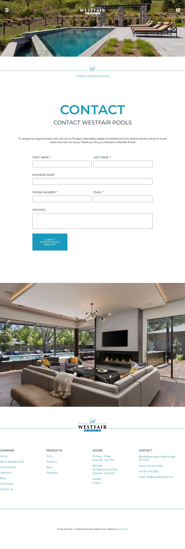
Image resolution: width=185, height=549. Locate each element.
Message (39, 209)
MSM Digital (122, 529)
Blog (3, 478)
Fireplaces (52, 472)
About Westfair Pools (12, 461)
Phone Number (44, 192)
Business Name (43, 174)
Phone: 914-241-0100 (150, 466)
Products (51, 461)
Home (3, 456)
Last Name (101, 157)
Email (97, 192)
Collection (5, 472)
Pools (49, 456)
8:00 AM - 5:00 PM (103, 460)
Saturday (97, 465)
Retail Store (6, 483)
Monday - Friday (101, 456)
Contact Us (6, 489)
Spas (49, 467)
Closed (96, 482)
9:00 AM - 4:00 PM (103, 473)
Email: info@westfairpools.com (156, 477)
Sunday (96, 478)
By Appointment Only (104, 469)
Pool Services (7, 467)
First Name (41, 157)
